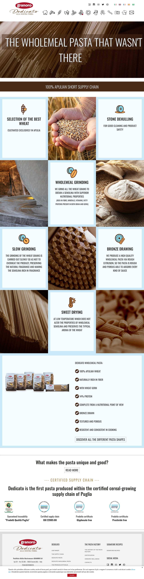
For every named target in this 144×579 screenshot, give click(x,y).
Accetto (72, 575)
